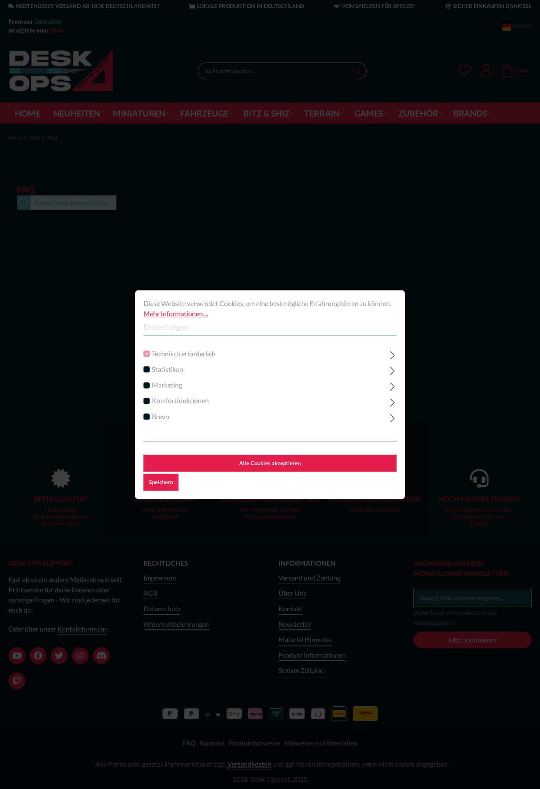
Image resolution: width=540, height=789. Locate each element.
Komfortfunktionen (180, 401)
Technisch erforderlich (184, 354)
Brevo (160, 416)
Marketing (167, 385)
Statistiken (167, 369)
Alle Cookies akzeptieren (270, 463)
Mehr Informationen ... (175, 313)
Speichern (161, 482)
